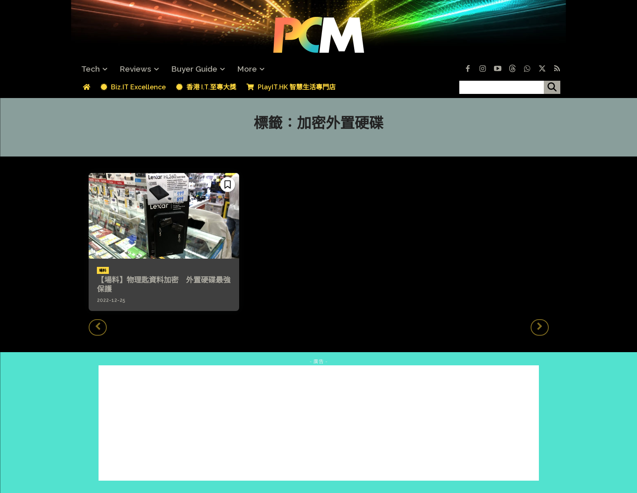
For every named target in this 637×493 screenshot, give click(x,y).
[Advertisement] (319, 423)
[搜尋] (552, 87)
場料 (103, 271)
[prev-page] (98, 327)
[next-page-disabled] (540, 327)
